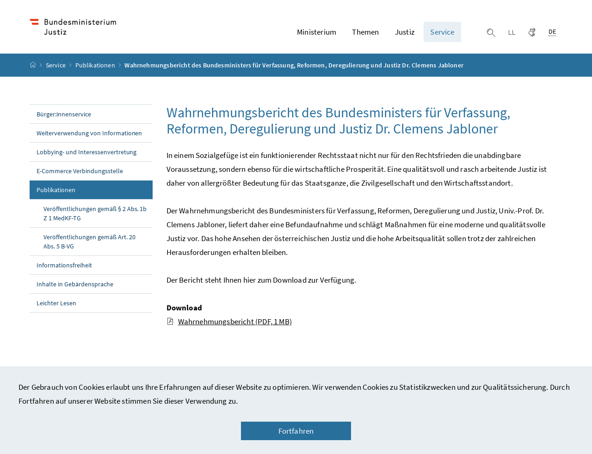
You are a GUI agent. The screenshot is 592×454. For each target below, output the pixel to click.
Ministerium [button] (316, 32)
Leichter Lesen (56, 303)
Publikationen (96, 65)
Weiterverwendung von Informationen (89, 133)
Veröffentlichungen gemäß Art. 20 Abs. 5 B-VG (89, 241)
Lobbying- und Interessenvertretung (86, 152)
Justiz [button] (404, 32)
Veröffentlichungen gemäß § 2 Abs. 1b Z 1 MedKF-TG (95, 213)
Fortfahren (296, 431)
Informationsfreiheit (64, 265)
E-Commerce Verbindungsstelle (80, 171)
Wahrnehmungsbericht (229, 321)
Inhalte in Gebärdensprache (75, 284)
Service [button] (442, 32)
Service (56, 65)
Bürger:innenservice (64, 114)
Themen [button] (365, 32)
